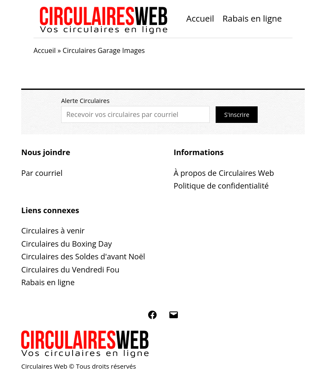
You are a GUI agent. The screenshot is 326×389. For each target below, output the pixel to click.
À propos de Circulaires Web (224, 173)
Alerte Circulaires (85, 101)
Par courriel (41, 173)
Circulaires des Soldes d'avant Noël (83, 256)
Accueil (200, 18)
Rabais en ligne (252, 18)
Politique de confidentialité (221, 186)
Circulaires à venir (52, 230)
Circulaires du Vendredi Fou (70, 269)
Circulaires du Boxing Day (66, 244)
